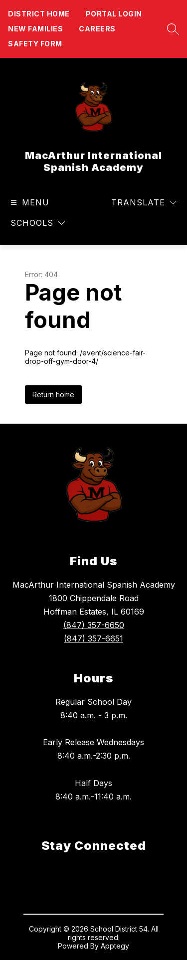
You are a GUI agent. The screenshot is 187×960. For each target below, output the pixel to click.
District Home (39, 13)
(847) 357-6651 (93, 638)
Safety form (35, 43)
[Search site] (170, 29)
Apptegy (115, 946)
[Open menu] (28, 202)
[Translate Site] (144, 202)
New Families (35, 28)
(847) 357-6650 (93, 625)
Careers (97, 28)
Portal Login (114, 13)
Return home (53, 394)
